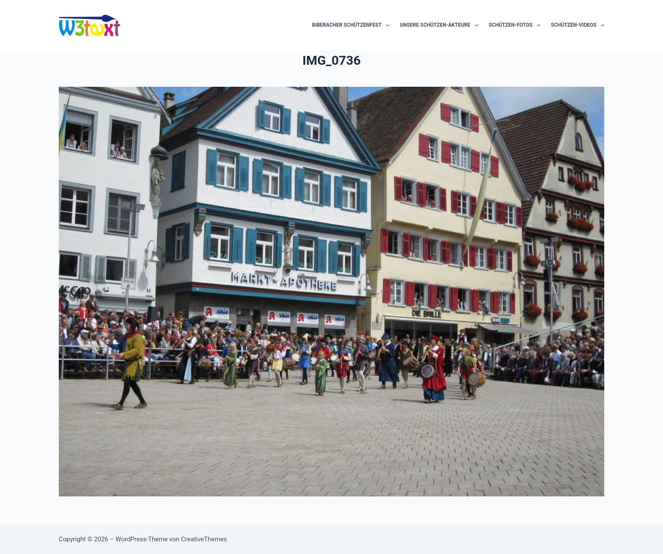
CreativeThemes (204, 539)
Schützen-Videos (577, 25)
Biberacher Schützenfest (352, 25)
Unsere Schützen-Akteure (441, 25)
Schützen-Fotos (516, 25)
